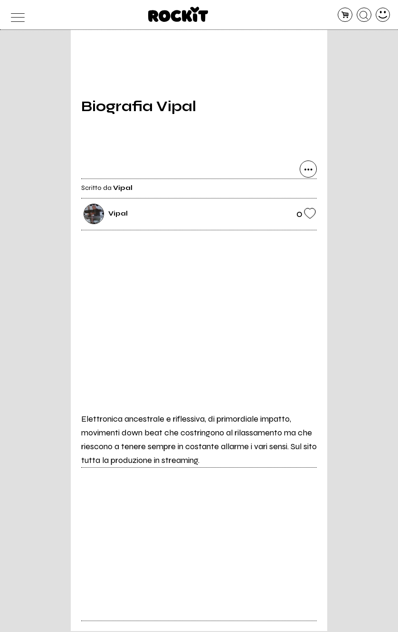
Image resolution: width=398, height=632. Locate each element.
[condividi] (308, 170)
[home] (178, 14)
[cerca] (364, 15)
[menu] (15, 15)
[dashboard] (383, 15)
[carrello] (345, 15)
